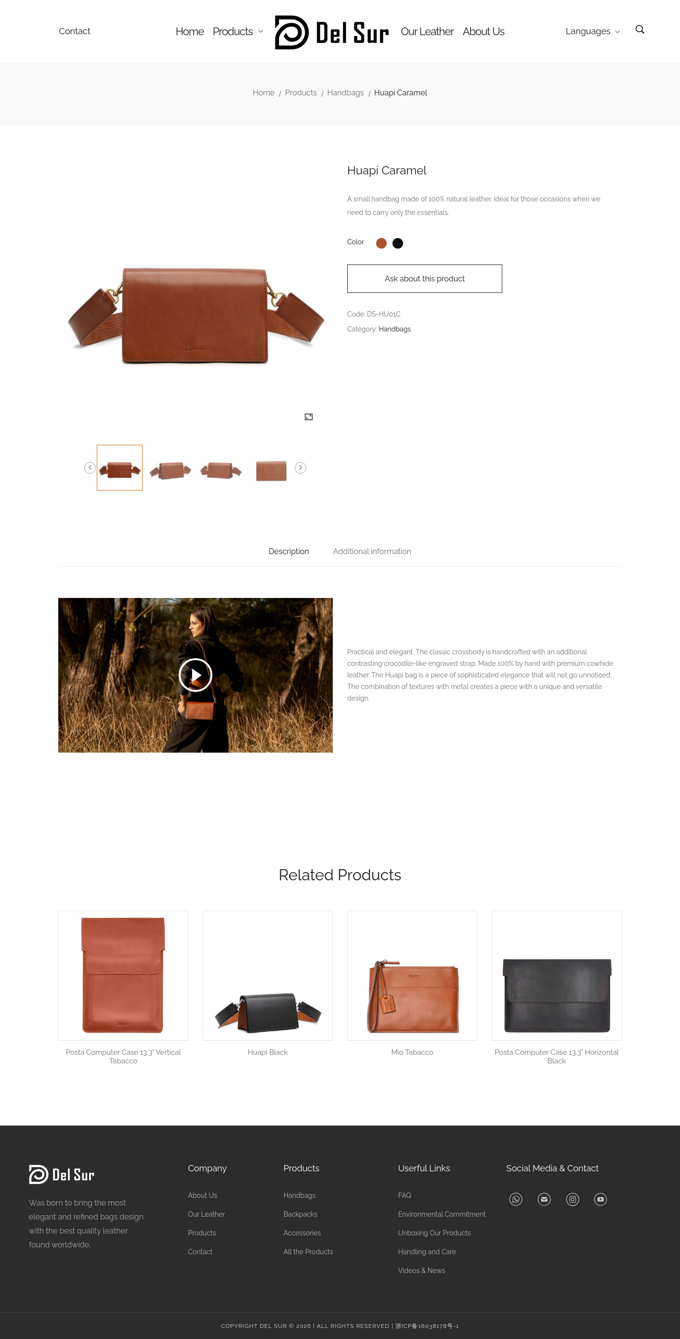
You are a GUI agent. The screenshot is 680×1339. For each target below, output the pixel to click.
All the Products (308, 1252)
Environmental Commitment (442, 1214)
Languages (593, 31)
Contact (75, 31)
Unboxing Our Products (434, 1233)
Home (190, 31)
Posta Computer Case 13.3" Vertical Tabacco (123, 1056)
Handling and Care (427, 1252)
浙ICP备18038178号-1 (427, 1326)
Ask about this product (425, 278)
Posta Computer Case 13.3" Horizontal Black (557, 1056)
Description (289, 551)
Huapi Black (268, 1052)
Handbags (345, 92)
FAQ (404, 1195)
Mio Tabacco (412, 1052)
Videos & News (421, 1270)
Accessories (302, 1233)
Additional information (372, 551)
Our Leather (427, 31)
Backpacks (300, 1214)
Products (238, 31)
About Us (484, 31)
